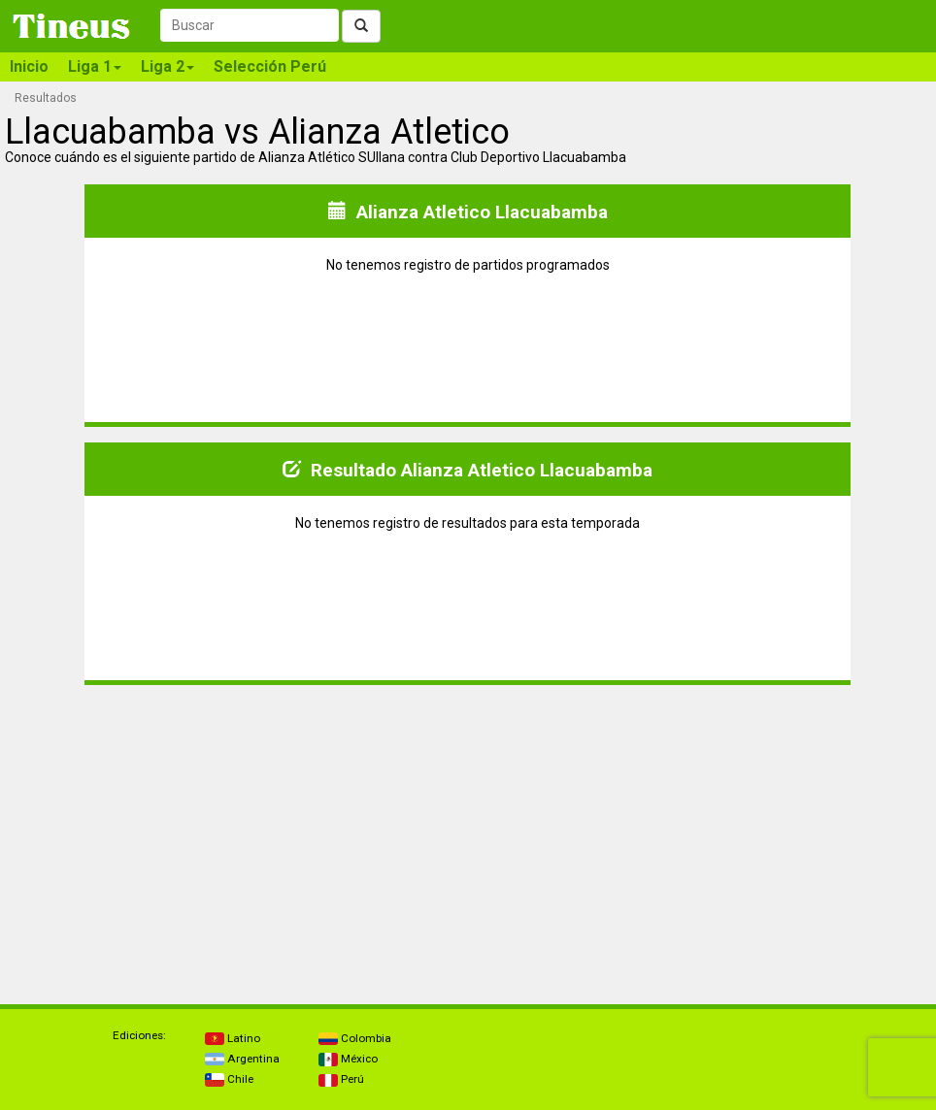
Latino (232, 1038)
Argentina (242, 1058)
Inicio (29, 66)
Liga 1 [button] (94, 66)
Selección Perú (270, 66)
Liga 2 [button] (167, 66)
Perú (341, 1079)
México (348, 1058)
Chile (229, 1079)
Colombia (354, 1038)
